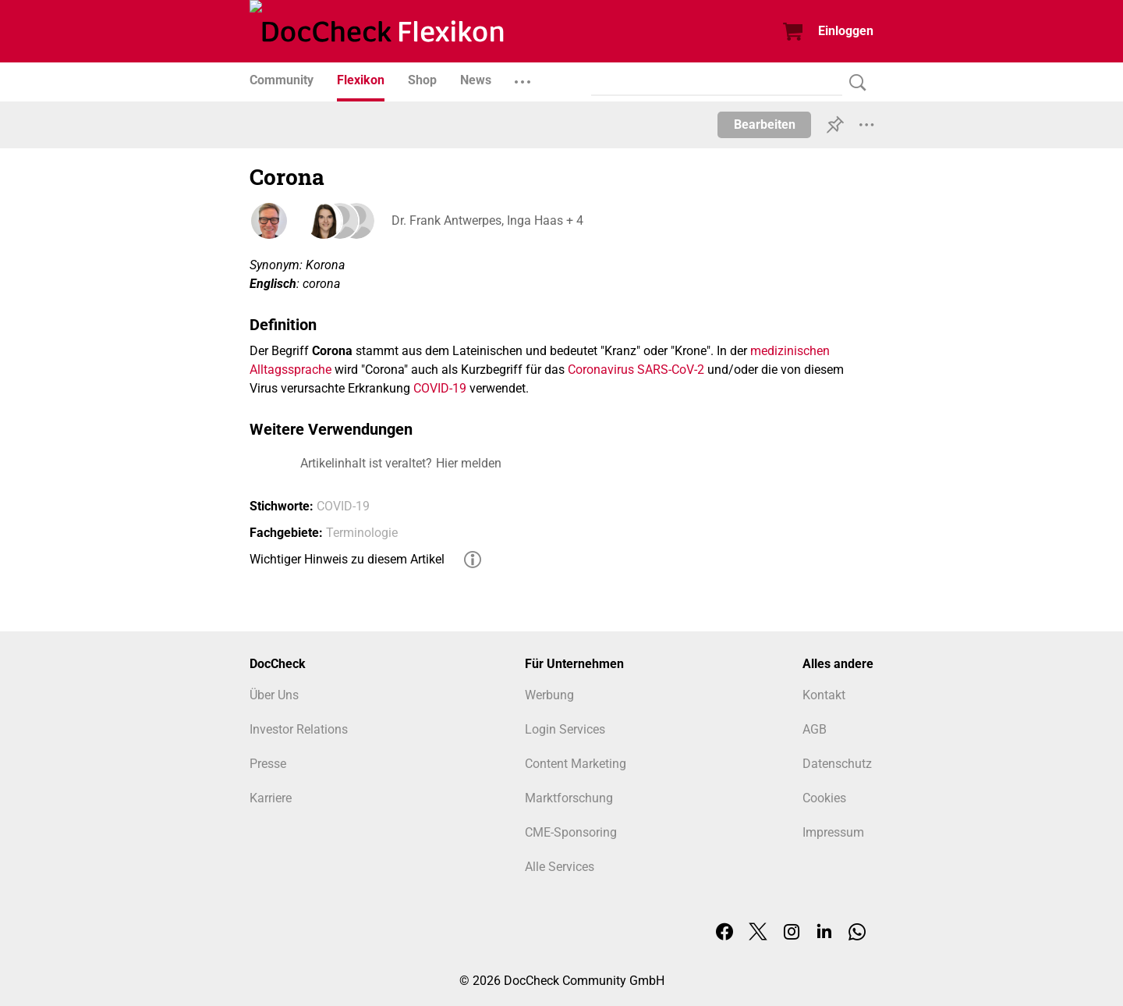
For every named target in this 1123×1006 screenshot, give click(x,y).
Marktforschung (569, 798)
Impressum (833, 832)
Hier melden (468, 463)
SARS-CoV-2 (670, 369)
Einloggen (845, 30)
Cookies (824, 798)
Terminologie (362, 532)
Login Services (565, 729)
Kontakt (823, 695)
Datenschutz (837, 763)
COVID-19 (439, 388)
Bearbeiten (764, 124)
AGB (814, 729)
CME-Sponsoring (571, 832)
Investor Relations (299, 729)
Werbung (549, 695)
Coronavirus (601, 369)
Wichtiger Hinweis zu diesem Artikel (347, 559)
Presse (268, 763)
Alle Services (559, 866)
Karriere (271, 798)
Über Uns (274, 695)
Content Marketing (575, 763)
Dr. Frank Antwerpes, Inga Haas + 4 (486, 220)
